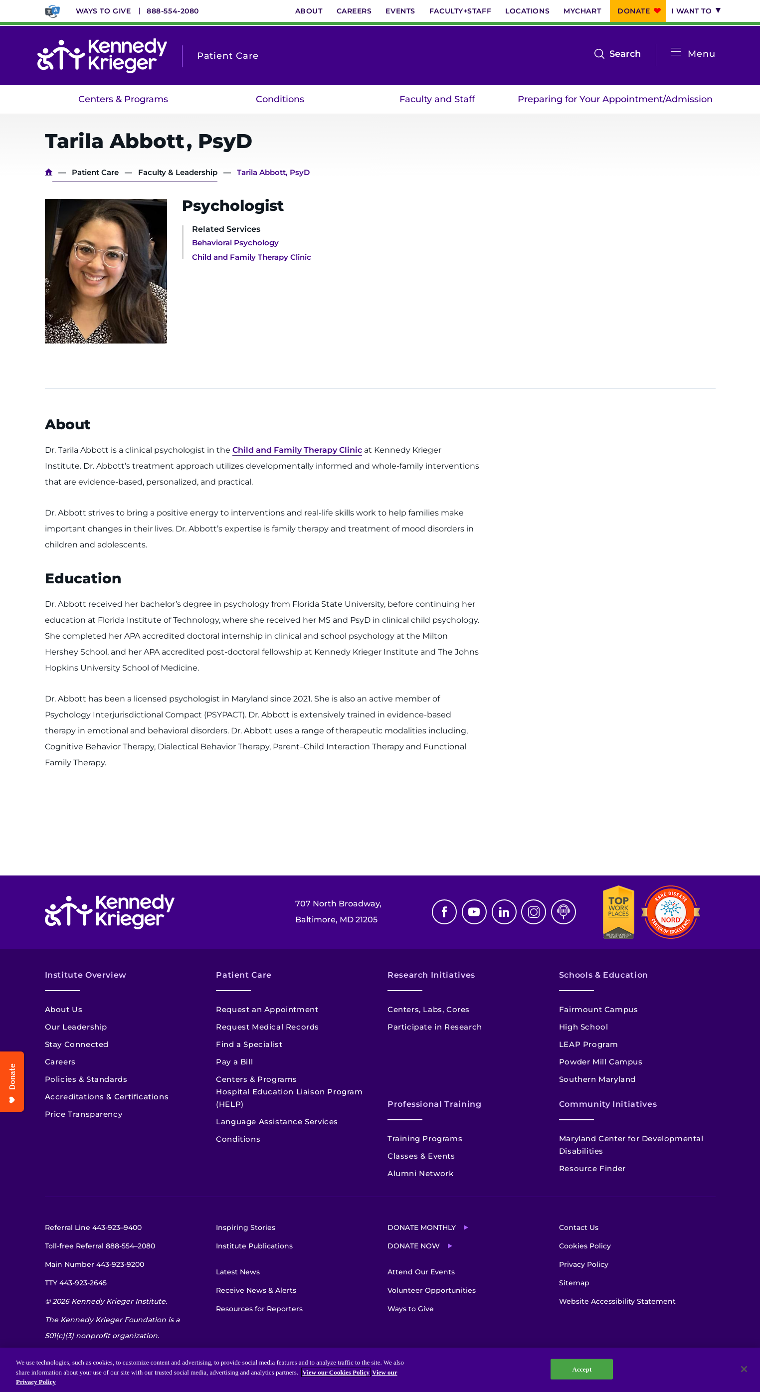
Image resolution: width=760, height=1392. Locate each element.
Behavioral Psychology (235, 242)
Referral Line (93, 1227)
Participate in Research (434, 1027)
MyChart (582, 10)
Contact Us (578, 1227)
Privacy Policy (583, 1264)
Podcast (563, 911)
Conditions (280, 99)
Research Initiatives (431, 975)
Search (625, 54)
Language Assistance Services (277, 1121)
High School (583, 1027)
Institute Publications (254, 1245)
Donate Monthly (421, 1227)
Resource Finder (592, 1168)
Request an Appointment (267, 1009)
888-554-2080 (173, 10)
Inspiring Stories (245, 1227)
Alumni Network (420, 1173)
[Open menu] (676, 52)
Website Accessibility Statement (617, 1301)
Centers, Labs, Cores (428, 1009)
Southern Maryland (597, 1079)
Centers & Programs (123, 99)
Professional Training (434, 1104)
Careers (354, 10)
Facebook (444, 911)
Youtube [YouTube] (474, 911)
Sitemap (574, 1282)
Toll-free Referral (100, 1246)
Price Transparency (84, 1114)
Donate (633, 10)
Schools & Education (603, 975)
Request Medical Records (267, 1027)
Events (400, 10)
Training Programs (424, 1138)
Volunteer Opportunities (431, 1290)
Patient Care (95, 172)
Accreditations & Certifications (107, 1096)
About (309, 10)
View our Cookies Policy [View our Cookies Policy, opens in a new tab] (336, 1372)
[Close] (744, 1369)
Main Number (94, 1264)
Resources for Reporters (259, 1308)
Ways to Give (103, 10)
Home (48, 172)
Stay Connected (77, 1044)
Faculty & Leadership (177, 172)
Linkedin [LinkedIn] (504, 911)
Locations (527, 10)
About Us (64, 1009)
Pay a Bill (234, 1061)
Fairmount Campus (598, 1009)
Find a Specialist (249, 1044)
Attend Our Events (421, 1271)
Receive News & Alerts (256, 1290)
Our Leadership (76, 1027)
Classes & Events (421, 1156)
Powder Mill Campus (601, 1061)
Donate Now (413, 1245)
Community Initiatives (608, 1104)
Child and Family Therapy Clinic (251, 257)
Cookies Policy (585, 1245)
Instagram (533, 911)
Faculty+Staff (460, 10)
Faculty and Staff (437, 99)
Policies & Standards (86, 1079)
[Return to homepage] (102, 55)
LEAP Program (588, 1044)
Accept (581, 1369)
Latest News (238, 1271)
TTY (76, 1283)
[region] (380, 1370)
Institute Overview (86, 975)
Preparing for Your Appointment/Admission (615, 99)
